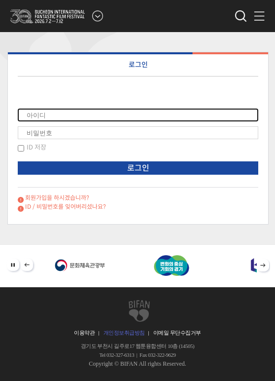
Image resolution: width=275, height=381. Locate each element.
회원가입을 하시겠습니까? (57, 197)
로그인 (138, 64)
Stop (13, 265)
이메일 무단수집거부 (177, 333)
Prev (27, 265)
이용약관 (84, 333)
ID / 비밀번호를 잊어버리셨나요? (65, 206)
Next (263, 265)
